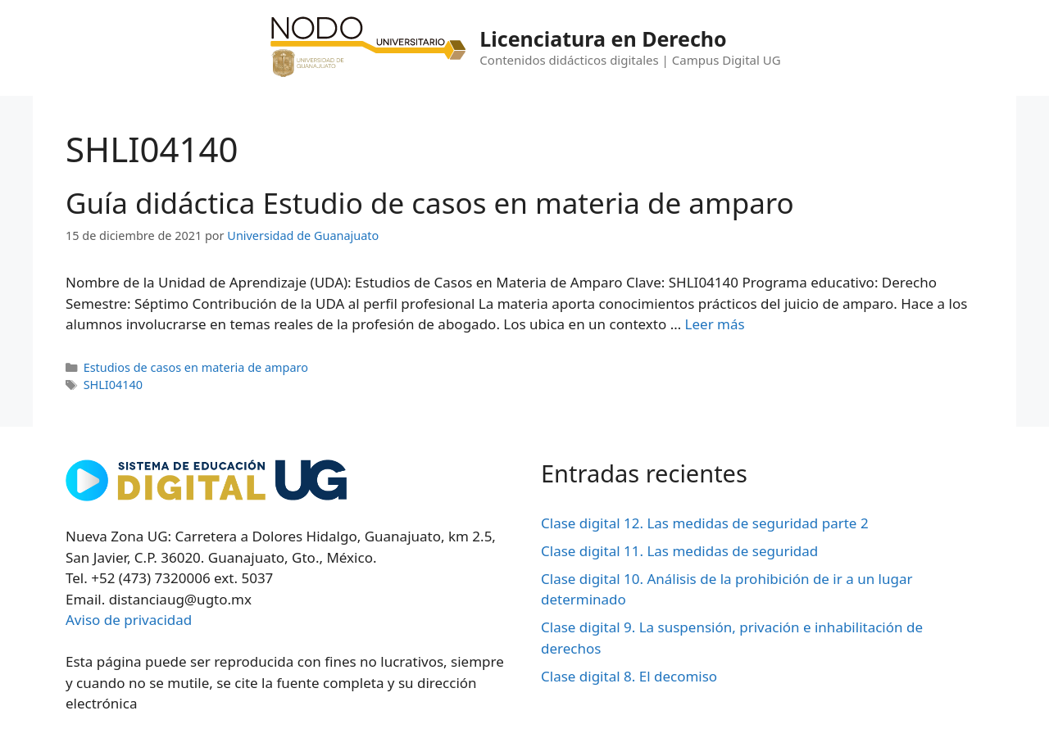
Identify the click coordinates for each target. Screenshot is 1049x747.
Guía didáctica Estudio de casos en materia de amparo (430, 202)
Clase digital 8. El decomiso (629, 676)
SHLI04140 (113, 384)
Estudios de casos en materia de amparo (196, 367)
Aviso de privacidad (129, 619)
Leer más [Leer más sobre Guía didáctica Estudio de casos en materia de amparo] (715, 324)
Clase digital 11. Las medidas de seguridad (679, 550)
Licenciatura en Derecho (602, 38)
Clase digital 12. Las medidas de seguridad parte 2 (705, 523)
